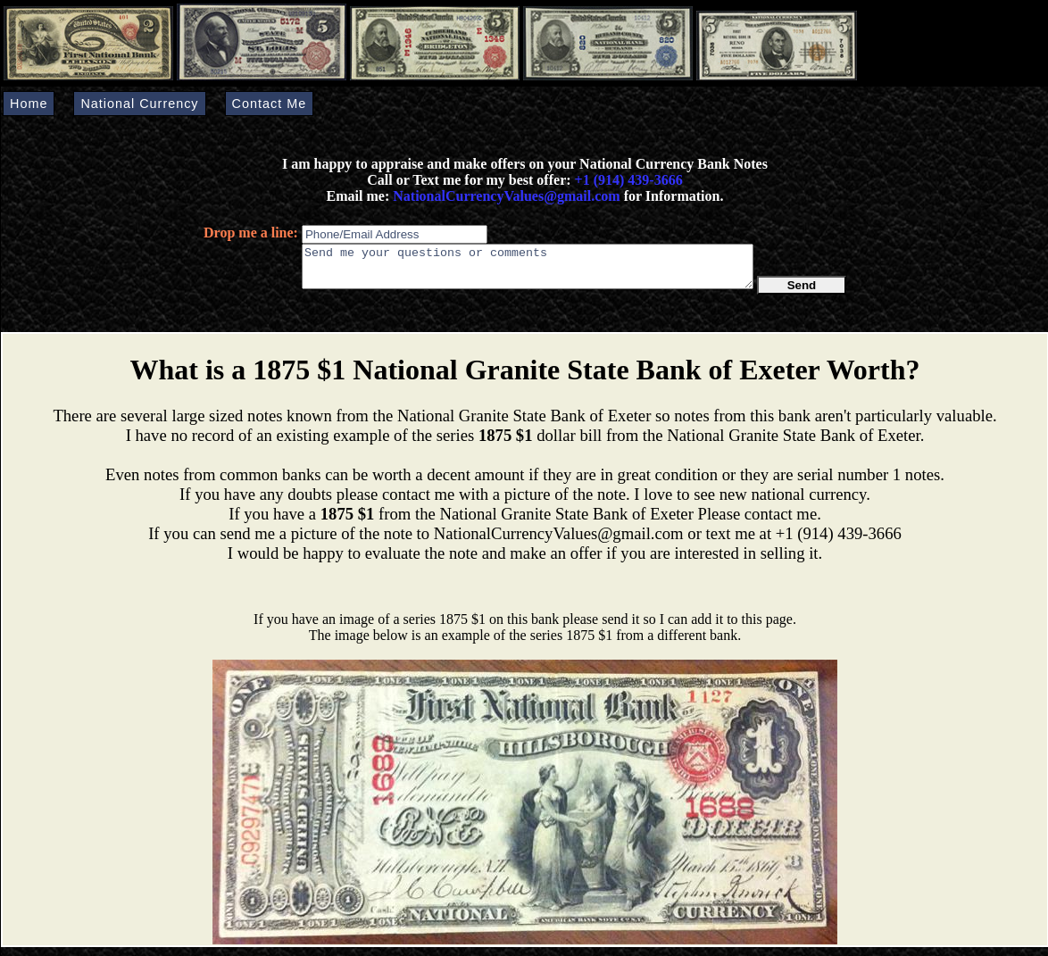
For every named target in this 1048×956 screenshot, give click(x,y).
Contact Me (269, 103)
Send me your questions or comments (527, 270)
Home (28, 103)
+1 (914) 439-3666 (629, 179)
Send (802, 293)
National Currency (139, 103)
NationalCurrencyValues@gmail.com (504, 196)
